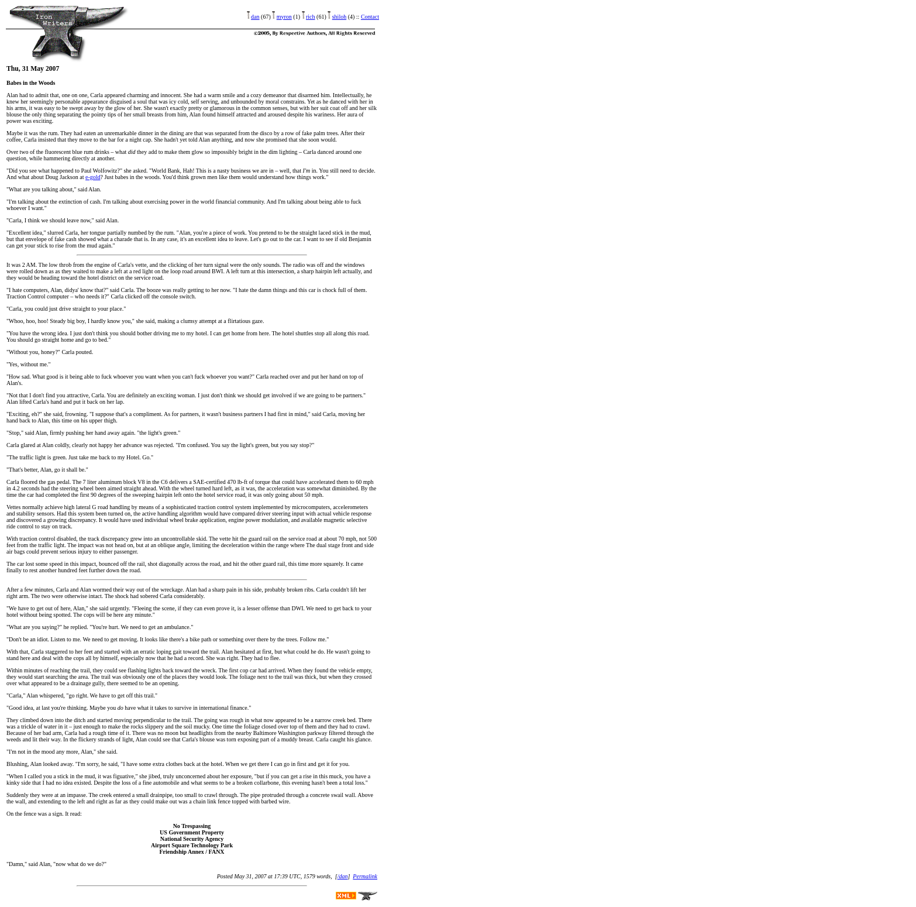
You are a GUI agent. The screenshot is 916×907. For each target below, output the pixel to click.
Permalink (365, 876)
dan (255, 16)
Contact (370, 16)
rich (310, 16)
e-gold (93, 177)
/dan (343, 876)
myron (284, 16)
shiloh (339, 16)
